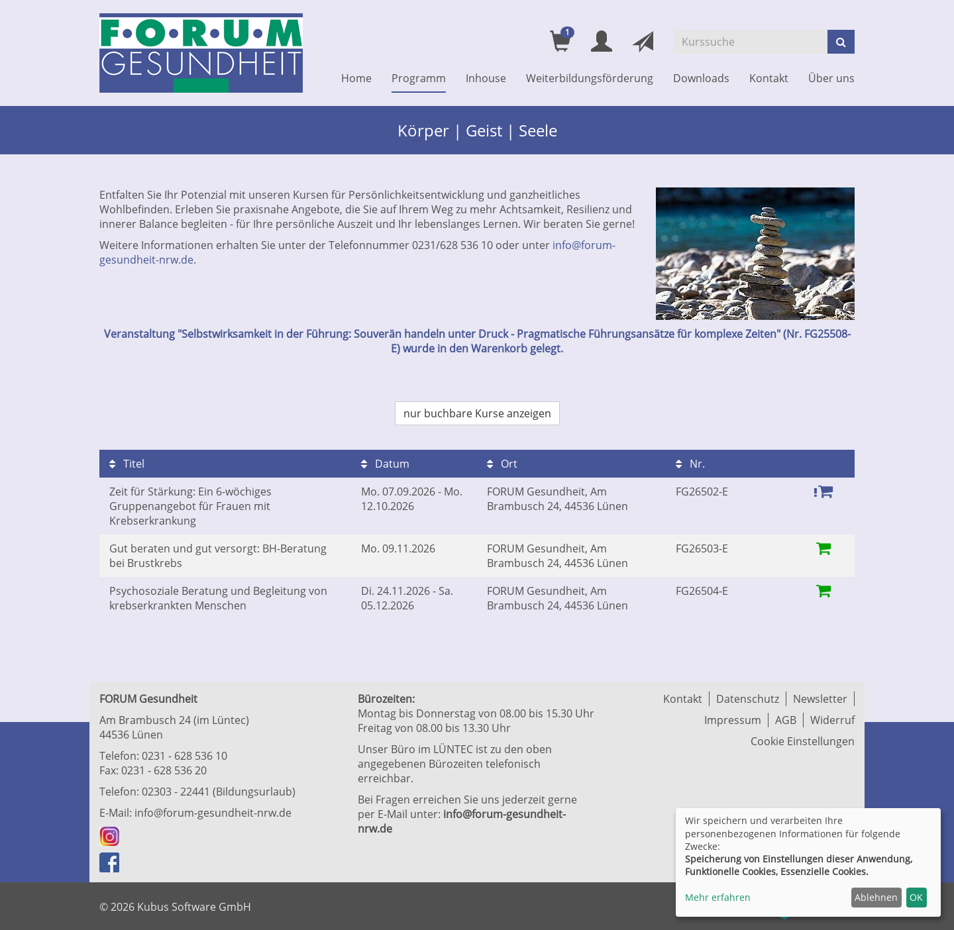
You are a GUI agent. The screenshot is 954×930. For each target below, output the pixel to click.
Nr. (690, 463)
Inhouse (486, 78)
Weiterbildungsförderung (589, 78)
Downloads (701, 78)
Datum (385, 463)
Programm (419, 78)
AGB (785, 720)
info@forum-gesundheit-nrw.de (213, 812)
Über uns (831, 78)
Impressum (732, 720)
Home (356, 78)
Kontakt (768, 78)
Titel (126, 463)
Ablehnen (876, 897)
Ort (502, 463)
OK (916, 897)
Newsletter (820, 699)
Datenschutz (747, 699)
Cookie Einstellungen (803, 741)
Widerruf (832, 720)
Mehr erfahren (718, 897)
